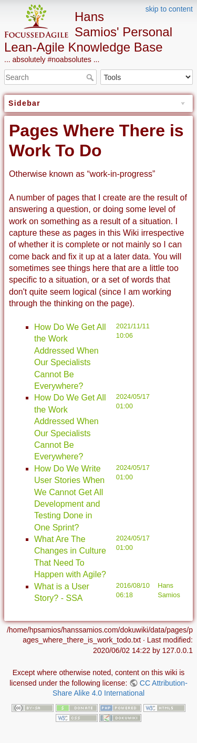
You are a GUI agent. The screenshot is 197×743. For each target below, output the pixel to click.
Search (91, 77)
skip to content (169, 9)
